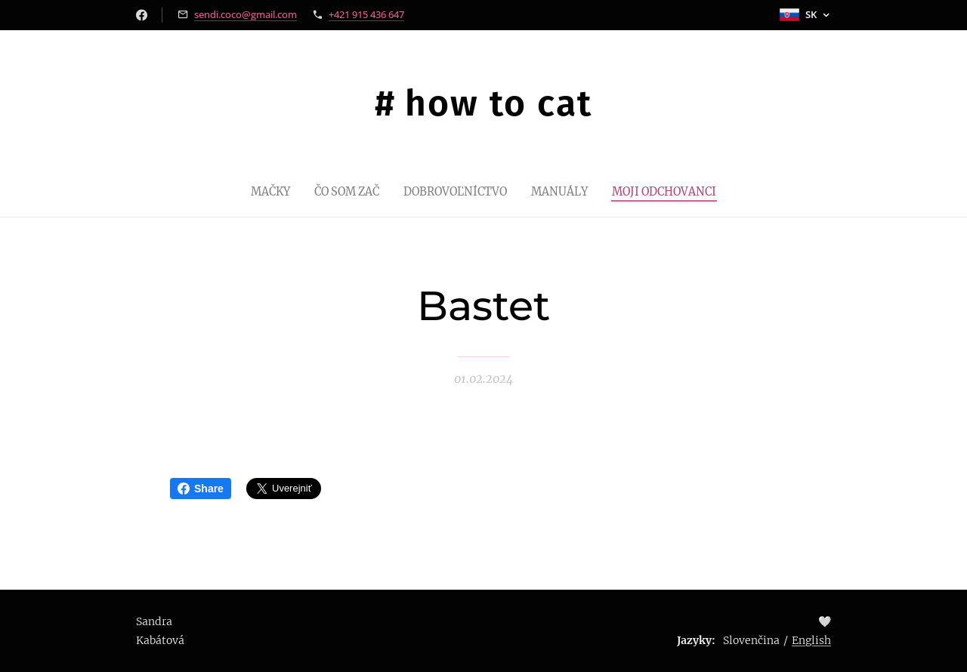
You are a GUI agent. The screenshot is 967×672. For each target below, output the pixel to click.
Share (201, 488)
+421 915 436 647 (366, 14)
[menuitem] (256, 191)
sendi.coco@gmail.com (245, 14)
